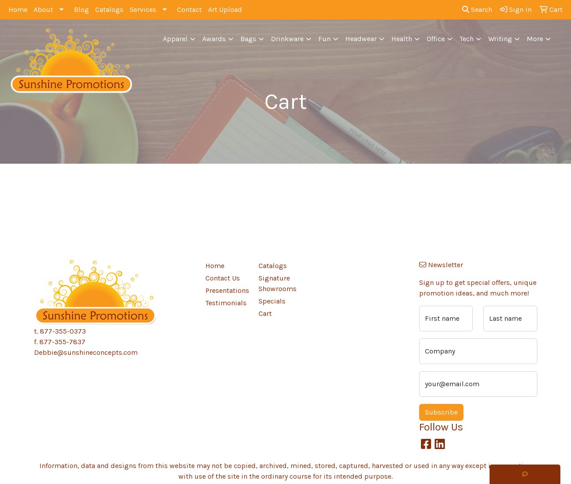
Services (143, 9)
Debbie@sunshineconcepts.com (86, 352)
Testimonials (226, 303)
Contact (189, 9)
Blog (81, 9)
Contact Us (222, 278)
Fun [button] (324, 39)
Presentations (226, 290)
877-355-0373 (63, 331)
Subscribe (441, 412)
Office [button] (436, 39)
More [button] (535, 39)
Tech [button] (466, 39)
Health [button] (401, 39)
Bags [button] (248, 39)
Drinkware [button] (287, 39)
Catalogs (109, 9)
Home (17, 9)
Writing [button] (500, 39)
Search (477, 9)
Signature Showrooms (277, 283)
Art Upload (225, 9)
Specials (272, 301)
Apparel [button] (175, 39)
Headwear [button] (361, 39)
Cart (265, 313)
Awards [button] (214, 39)
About (43, 9)
